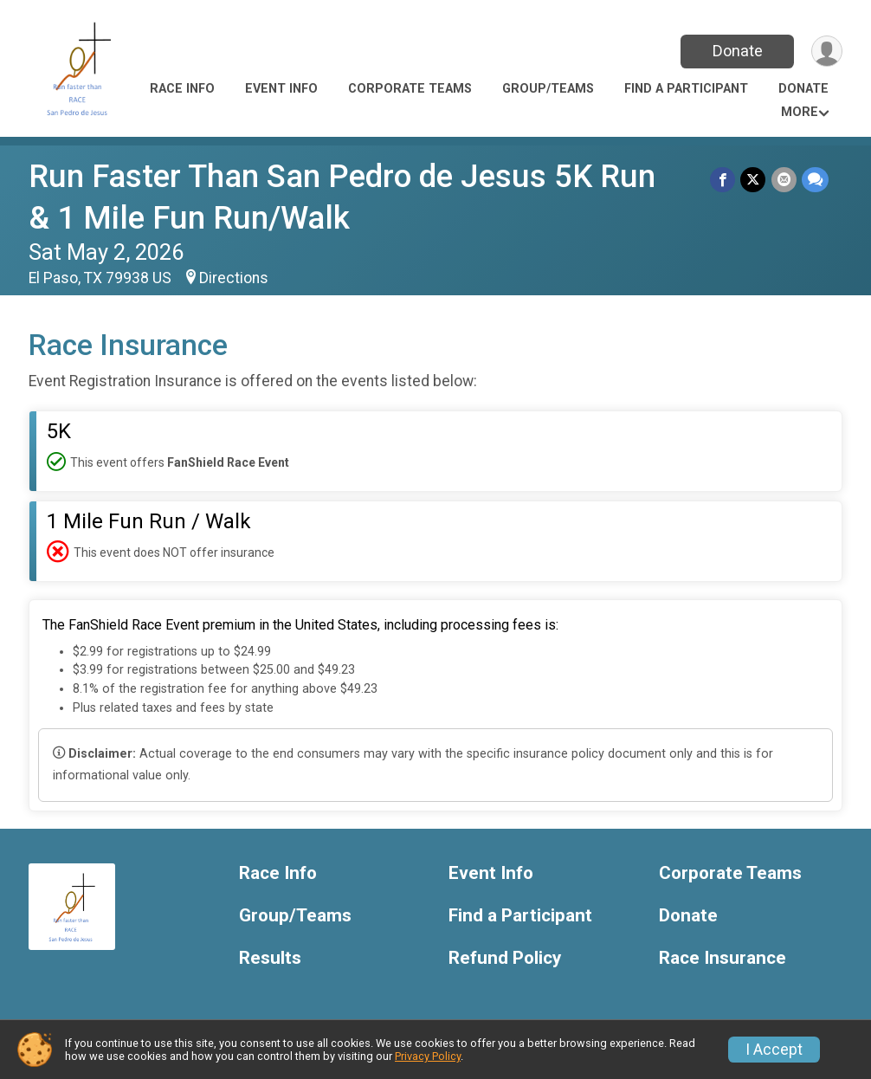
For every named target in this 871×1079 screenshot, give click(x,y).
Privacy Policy (428, 1056)
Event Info (281, 88)
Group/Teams (548, 88)
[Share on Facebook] (723, 179)
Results (270, 958)
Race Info (182, 88)
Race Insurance (722, 958)
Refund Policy (504, 958)
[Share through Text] (815, 179)
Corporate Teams (410, 88)
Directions (233, 278)
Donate (737, 51)
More (799, 112)
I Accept (774, 1049)
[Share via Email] (784, 179)
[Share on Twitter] (753, 179)
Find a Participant (686, 88)
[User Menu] (826, 52)
